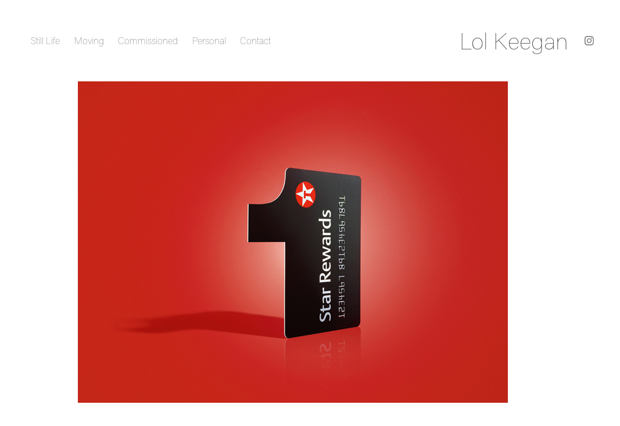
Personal (209, 40)
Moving (89, 40)
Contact (255, 40)
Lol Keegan (514, 41)
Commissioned (148, 40)
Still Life (45, 40)
